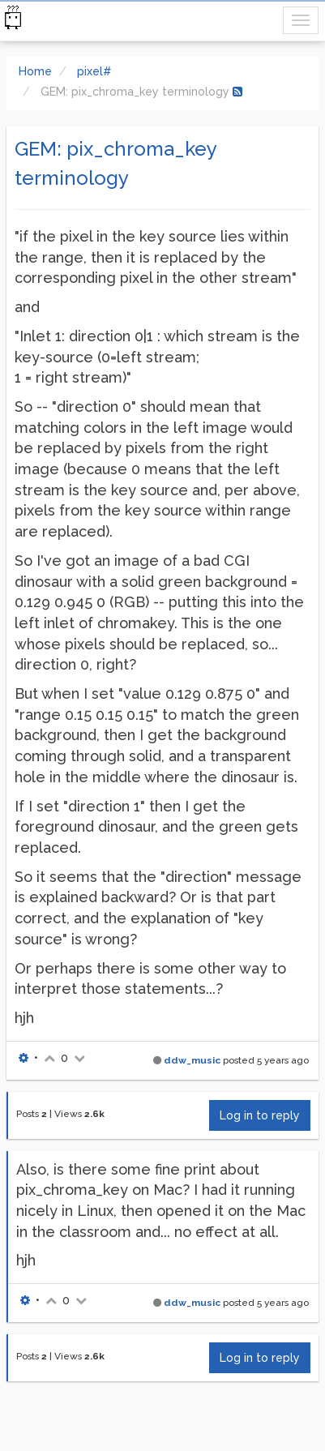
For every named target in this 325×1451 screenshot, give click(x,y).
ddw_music (192, 1060)
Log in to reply (260, 1115)
